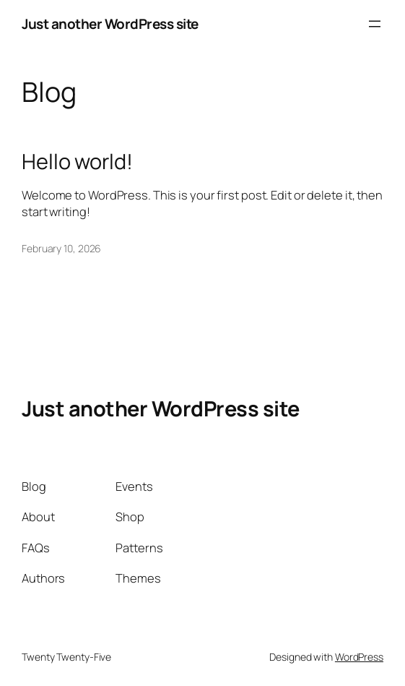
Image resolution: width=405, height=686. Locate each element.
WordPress (359, 657)
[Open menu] (374, 24)
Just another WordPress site (110, 23)
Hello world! (77, 161)
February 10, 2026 (61, 248)
